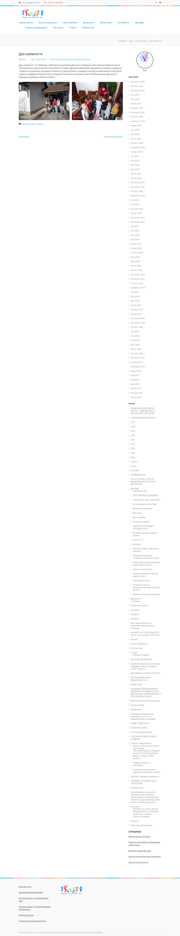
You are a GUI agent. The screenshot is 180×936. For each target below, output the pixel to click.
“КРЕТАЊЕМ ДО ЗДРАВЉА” (146, 495)
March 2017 (136, 388)
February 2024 (137, 143)
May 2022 (135, 204)
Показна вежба (137, 705)
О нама (72, 27)
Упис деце (135, 806)
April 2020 (135, 261)
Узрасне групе (137, 787)
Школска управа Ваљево (139, 850)
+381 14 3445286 (54, 2)
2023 (133, 448)
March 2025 (136, 103)
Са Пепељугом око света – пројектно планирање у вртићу (147, 770)
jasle (34, 123)
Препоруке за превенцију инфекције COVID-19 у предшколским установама (143, 716)
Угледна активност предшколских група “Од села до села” (146, 587)
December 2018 (138, 318)
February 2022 (137, 208)
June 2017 (135, 375)
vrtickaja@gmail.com (29, 2)
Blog (133, 457)
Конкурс (136, 601)
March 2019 (136, 305)
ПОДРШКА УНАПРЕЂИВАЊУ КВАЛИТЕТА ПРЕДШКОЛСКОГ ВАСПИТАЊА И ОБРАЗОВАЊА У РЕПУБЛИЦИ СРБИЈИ (146, 692)
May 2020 (135, 257)
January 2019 (136, 314)
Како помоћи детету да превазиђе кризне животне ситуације (143, 625)
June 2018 (135, 336)
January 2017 (136, 397)
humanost (26, 123)
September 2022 (138, 195)
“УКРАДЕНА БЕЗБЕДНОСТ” (143, 417)
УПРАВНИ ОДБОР (141, 655)
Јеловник (135, 618)
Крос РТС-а (138, 540)
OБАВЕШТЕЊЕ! (138, 474)
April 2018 (135, 344)
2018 (133, 426)
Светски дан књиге (113, 136)
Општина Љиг (25, 886)
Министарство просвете (139, 836)
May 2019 (135, 296)
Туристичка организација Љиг (32, 921)
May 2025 (135, 95)
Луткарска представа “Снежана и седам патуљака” (146, 556)
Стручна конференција (141, 732)
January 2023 (136, 178)
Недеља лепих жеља (142, 569)
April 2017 (135, 384)
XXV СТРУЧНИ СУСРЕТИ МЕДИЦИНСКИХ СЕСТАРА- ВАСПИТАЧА (143, 481)
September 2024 (138, 121)
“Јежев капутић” (140, 491)
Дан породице (139, 517)
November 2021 (138, 222)
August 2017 (136, 371)
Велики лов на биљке (142, 508)
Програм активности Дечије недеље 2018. (145, 574)
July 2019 (135, 292)
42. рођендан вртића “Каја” (145, 504)
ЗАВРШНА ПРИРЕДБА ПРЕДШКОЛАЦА (143, 527)
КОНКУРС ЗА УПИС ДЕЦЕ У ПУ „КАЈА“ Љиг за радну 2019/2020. (145, 633)
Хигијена (135, 821)
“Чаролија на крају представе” (146, 499)
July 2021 (135, 226)
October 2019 (137, 283)
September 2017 (138, 366)
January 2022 (136, 213)
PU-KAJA (36, 932)
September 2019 (138, 287)
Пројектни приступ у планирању (142, 763)
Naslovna (135, 470)
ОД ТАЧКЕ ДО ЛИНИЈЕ (141, 659)
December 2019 (138, 274)
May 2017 (135, 379)
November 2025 (138, 81)
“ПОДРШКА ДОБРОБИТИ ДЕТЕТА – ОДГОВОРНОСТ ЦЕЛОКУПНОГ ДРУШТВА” (143, 410)
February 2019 (137, 309)
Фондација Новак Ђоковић (31, 892)
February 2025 (137, 108)
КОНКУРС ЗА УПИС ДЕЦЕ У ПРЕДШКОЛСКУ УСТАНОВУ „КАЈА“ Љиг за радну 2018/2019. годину (146, 813)
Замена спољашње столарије (146, 594)
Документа (88, 22)
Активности (123, 22)
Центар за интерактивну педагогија (144, 856)
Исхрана (134, 614)
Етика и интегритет (139, 605)
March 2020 (136, 265)
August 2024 (136, 125)
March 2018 (136, 349)
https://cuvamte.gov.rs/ (138, 862)
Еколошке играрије (141, 521)
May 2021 (135, 235)
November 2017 (138, 357)
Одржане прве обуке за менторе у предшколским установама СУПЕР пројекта (145, 666)
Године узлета (26, 22)
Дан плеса (137, 513)
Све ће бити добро (139, 727)
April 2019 (135, 301)
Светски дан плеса (141, 580)
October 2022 (137, 191)
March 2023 (136, 173)
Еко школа (58, 27)
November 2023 (138, 147)
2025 (133, 453)
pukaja (40, 123)
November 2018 (138, 322)
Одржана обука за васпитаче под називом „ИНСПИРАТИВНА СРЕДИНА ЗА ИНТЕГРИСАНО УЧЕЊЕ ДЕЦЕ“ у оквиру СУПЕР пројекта (146, 752)
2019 (133, 431)
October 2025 (137, 86)
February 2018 (137, 353)
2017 (133, 422)
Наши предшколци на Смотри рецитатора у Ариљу (146, 563)
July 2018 (135, 331)
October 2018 (137, 327)
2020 (133, 435)
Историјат (135, 610)
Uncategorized (58, 59)
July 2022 (135, 200)
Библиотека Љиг (26, 915)
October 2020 (137, 252)
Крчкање (137, 544)
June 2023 (135, 160)
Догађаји (139, 22)
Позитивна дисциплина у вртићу (145, 700)
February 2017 (137, 393)
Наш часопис (137, 648)
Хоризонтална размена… (142, 825)
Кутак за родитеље (48, 22)
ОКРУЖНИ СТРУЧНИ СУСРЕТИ (145, 673)
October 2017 (137, 362)
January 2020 (136, 270)
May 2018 (135, 340)
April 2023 (135, 169)
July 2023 (135, 156)
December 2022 (138, 182)
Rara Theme (79, 932)
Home (133, 466)
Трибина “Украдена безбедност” (145, 776)
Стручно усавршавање (36, 27)
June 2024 (135, 130)
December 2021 (138, 217)
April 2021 (135, 239)
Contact (134, 461)
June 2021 (135, 230)
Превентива (106, 22)
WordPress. (98, 932)
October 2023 (137, 152)
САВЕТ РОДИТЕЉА (140, 723)
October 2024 (137, 116)
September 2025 (138, 90)
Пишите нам (88, 27)
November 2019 (138, 279)
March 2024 (136, 138)
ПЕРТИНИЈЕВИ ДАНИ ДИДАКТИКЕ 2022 (141, 678)
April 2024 (135, 134)
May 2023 (135, 165)
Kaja (23, 59)
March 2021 (136, 244)
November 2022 (138, 187)
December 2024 (138, 112)
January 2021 (136, 248)
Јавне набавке (70, 22)
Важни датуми (83, 59)
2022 (133, 444)
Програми (24, 136)
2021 (133, 439)
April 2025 (135, 99)
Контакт (134, 639)
